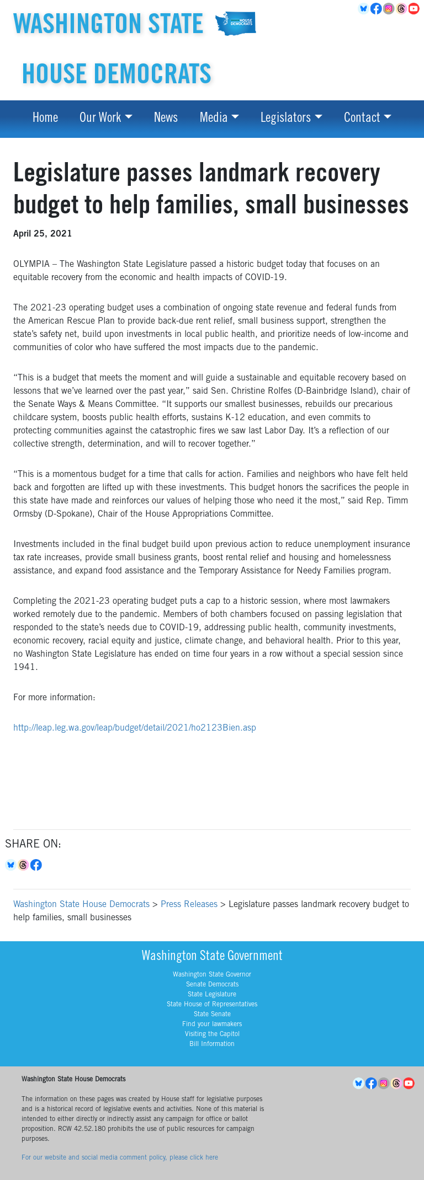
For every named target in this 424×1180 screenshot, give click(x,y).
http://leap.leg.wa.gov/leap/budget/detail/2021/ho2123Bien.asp (134, 728)
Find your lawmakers (212, 1024)
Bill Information (212, 1044)
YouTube (415, 9)
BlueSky (364, 9)
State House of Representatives (212, 1004)
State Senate (212, 1014)
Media (214, 119)
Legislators (286, 119)
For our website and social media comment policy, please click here (120, 1158)
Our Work (100, 119)
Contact (362, 119)
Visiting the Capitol (212, 1034)
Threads (402, 9)
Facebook (376, 9)
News (166, 119)
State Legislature (212, 994)
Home (45, 119)
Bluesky (11, 865)
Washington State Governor (212, 975)
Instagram (389, 9)
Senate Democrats (212, 984)
